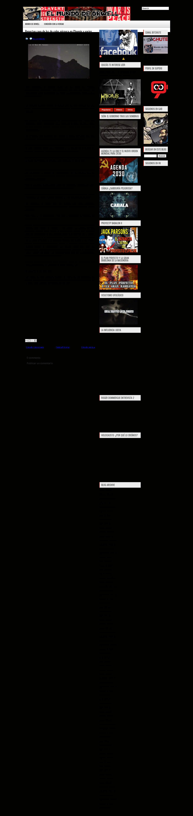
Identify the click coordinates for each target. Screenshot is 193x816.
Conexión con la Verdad (54, 23)
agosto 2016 (104, 649)
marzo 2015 (104, 712)
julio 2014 (103, 737)
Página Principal (62, 347)
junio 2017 (103, 607)
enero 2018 (104, 582)
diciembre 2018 (106, 540)
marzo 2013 (104, 774)
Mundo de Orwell (32, 23)
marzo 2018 (104, 574)
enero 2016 (104, 674)
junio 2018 (103, 561)
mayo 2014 (104, 745)
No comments (39, 39)
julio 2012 (103, 808)
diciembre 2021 (106, 498)
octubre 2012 (105, 795)
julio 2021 (103, 503)
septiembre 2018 (106, 553)
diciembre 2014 (106, 724)
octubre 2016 (105, 641)
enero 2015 (104, 720)
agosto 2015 (104, 691)
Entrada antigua (88, 347)
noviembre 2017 (106, 586)
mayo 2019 (104, 519)
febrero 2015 (105, 716)
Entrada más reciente (35, 347)
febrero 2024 (105, 494)
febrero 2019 (105, 532)
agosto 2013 (104, 758)
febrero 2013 (105, 779)
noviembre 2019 (106, 507)
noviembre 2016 (106, 637)
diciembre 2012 (106, 787)
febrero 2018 (105, 578)
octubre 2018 (105, 549)
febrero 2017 (105, 624)
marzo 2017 (104, 620)
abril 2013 (103, 770)
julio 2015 (103, 695)
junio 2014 (103, 741)
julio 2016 (103, 653)
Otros (130, 110)
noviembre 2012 (106, 791)
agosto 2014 (104, 733)
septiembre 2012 (106, 799)
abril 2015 (103, 708)
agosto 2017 (104, 599)
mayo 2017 (104, 611)
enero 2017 (104, 628)
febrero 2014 (105, 754)
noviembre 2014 (106, 728)
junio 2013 (103, 766)
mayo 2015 (104, 703)
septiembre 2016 (106, 645)
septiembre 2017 (106, 595)
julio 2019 (103, 515)
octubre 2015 (105, 682)
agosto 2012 (104, 804)
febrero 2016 (105, 670)
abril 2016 (103, 661)
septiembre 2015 (106, 687)
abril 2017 (103, 615)
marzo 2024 (104, 490)
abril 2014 (103, 749)
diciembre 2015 (106, 678)
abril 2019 (103, 524)
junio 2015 (103, 699)
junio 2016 (103, 657)
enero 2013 (104, 783)
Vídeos (119, 110)
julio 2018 (103, 557)
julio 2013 (103, 762)
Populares (106, 110)
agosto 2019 (104, 511)
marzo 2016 (104, 666)
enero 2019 (104, 536)
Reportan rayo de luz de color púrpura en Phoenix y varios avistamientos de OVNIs (58, 33)
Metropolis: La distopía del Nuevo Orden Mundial (118, 73)
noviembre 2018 (106, 544)
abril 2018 (103, 570)
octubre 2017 (105, 590)
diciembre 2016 (106, 632)
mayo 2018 (104, 565)
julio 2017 (103, 603)
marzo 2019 (104, 528)
